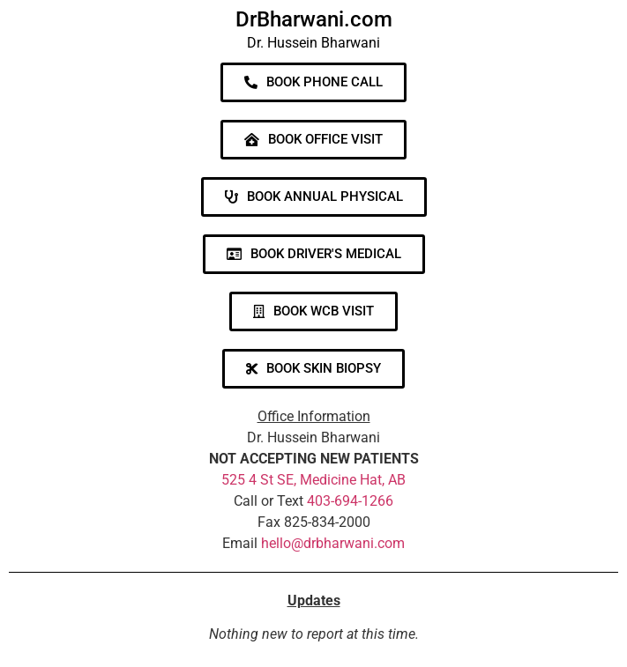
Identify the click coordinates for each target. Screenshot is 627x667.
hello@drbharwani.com (333, 543)
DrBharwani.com (313, 19)
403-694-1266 (350, 501)
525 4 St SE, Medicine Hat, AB (313, 479)
